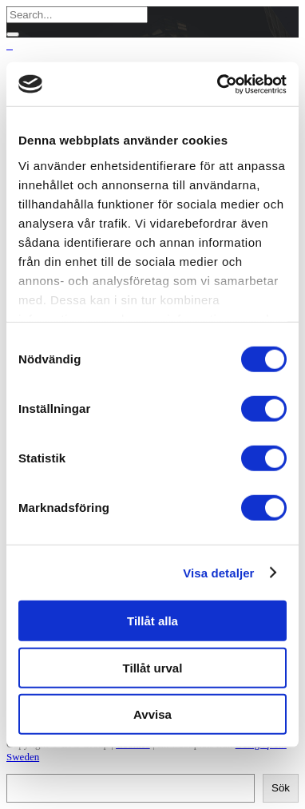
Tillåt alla (152, 621)
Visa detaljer (218, 572)
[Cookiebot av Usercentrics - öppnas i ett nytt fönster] (218, 83)
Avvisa (152, 714)
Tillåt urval (153, 667)
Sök (280, 788)
